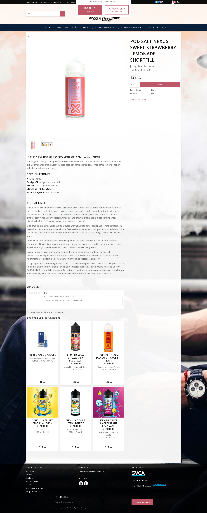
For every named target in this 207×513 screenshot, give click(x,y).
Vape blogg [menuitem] (71, 2)
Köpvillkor (29, 485)
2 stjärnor (32, 293)
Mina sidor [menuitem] (32, 2)
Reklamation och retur (34, 488)
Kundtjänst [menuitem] (56, 2)
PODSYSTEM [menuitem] (60, 27)
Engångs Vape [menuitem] (78, 27)
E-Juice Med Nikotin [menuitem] (101, 27)
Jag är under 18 (117, 10)
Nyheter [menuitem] (45, 27)
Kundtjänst (30, 478)
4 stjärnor (37, 293)
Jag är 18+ (90, 10)
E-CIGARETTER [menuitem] (151, 27)
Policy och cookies (33, 491)
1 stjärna (29, 293)
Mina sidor (30, 471)
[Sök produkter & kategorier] (45, 13)
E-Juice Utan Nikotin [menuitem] (128, 27)
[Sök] (62, 13)
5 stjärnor (39, 293)
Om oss (29, 474)
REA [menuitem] (164, 27)
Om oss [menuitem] (44, 2)
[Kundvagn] (174, 3)
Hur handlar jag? (32, 481)
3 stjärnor (34, 293)
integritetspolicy (87, 508)
